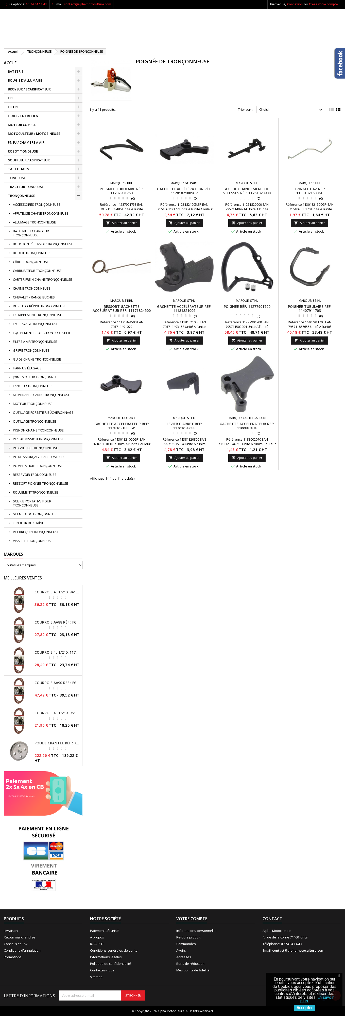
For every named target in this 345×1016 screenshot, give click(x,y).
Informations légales (106, 957)
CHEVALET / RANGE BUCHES (34, 297)
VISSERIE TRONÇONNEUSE (33, 540)
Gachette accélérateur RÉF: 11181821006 (184, 308)
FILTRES (14, 107)
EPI (10, 98)
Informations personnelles (196, 930)
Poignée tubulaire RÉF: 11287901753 (121, 190)
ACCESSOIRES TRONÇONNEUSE (36, 204)
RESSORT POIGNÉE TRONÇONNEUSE (40, 483)
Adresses (183, 957)
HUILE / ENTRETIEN (23, 116)
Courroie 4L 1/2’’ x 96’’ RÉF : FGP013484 (57, 713)
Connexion (295, 4)
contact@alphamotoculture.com (87, 4)
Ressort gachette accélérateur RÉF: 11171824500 (122, 308)
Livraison (11, 930)
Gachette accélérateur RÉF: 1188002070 (247, 425)
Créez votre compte (323, 4)
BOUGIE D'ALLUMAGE (25, 80)
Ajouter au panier (121, 223)
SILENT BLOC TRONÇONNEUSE (35, 514)
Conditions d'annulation (22, 950)
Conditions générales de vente (113, 950)
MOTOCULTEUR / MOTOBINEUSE (34, 133)
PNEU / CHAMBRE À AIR (26, 142)
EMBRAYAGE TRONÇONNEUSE (35, 324)
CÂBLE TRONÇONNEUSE (31, 261)
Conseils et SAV (16, 944)
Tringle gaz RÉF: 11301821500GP (309, 190)
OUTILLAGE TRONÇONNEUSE (34, 421)
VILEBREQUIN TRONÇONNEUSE (36, 532)
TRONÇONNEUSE (21, 195)
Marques (13, 554)
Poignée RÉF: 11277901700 (247, 306)
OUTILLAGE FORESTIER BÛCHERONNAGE (43, 412)
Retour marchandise (19, 937)
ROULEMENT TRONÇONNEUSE (35, 492)
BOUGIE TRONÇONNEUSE (32, 253)
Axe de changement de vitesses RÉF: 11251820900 (247, 190)
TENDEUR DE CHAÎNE (28, 523)
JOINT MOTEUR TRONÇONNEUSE (37, 377)
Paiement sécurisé (104, 930)
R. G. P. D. (97, 944)
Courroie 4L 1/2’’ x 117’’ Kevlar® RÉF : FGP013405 (57, 652)
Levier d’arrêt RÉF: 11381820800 (184, 425)
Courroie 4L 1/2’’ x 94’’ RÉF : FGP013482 (57, 592)
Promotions (13, 957)
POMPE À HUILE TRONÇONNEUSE (38, 465)
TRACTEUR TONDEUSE (26, 186)
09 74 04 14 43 (36, 4)
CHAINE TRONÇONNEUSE (31, 288)
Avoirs (181, 950)
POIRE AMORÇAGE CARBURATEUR (38, 457)
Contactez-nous (102, 970)
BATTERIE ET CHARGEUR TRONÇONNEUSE (31, 233)
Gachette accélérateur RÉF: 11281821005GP (184, 190)
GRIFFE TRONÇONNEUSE (31, 350)
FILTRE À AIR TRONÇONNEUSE (35, 341)
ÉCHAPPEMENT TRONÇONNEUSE (37, 315)
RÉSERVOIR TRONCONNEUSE (34, 474)
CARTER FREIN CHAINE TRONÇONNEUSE (42, 279)
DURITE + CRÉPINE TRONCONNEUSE (39, 306)
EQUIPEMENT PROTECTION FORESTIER (41, 332)
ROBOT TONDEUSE (23, 151)
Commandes (186, 944)
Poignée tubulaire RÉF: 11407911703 (310, 308)
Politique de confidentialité (110, 963)
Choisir (291, 110)
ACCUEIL (12, 63)
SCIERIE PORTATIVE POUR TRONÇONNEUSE (32, 503)
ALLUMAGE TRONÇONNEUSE (34, 222)
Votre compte (191, 918)
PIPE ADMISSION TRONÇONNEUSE (38, 439)
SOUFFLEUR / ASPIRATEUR (29, 160)
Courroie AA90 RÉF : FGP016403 (57, 683)
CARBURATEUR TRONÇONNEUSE (37, 270)
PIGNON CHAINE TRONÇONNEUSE (38, 430)
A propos (97, 937)
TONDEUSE (17, 178)
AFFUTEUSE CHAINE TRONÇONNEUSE (40, 213)
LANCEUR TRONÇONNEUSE (33, 386)
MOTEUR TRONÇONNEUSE (33, 403)
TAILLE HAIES (18, 169)
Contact (272, 918)
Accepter (305, 1007)
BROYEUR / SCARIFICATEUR (29, 89)
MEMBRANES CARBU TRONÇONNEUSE (41, 394)
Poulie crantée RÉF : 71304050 (57, 743)
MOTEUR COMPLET (23, 124)
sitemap (96, 976)
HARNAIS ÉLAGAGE (27, 368)
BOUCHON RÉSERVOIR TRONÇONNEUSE (43, 244)
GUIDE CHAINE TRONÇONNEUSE (37, 359)
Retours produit (188, 937)
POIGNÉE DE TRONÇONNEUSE (35, 448)
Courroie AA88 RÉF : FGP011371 (57, 622)
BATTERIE (15, 71)
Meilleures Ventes (23, 578)
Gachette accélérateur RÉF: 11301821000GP (121, 425)
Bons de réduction (190, 963)
